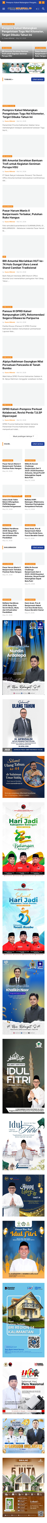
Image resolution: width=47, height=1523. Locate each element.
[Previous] (40, 2)
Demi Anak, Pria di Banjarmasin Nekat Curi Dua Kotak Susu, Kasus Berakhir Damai (34, 531)
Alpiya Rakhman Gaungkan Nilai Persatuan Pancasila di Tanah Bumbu (23, 365)
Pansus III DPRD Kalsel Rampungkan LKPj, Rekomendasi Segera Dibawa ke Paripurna (23, 315)
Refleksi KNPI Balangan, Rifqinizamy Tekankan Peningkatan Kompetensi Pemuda (34, 503)
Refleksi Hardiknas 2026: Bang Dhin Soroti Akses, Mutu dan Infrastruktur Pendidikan (11, 533)
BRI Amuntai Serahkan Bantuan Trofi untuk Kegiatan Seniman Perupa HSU (22, 164)
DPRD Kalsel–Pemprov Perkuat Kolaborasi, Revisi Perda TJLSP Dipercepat (22, 413)
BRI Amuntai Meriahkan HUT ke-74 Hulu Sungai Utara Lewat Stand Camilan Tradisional (23, 264)
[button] (3, 9)
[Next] (43, 2)
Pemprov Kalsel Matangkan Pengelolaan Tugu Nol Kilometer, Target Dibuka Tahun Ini (22, 2)
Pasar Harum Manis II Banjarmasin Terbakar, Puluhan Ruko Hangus (22, 214)
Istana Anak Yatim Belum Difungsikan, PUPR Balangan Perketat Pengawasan (12, 503)
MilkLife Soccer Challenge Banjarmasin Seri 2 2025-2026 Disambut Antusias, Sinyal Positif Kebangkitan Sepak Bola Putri (34, 470)
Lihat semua (38, 79)
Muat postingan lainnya (22, 436)
